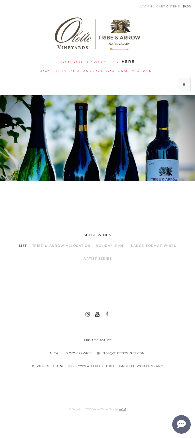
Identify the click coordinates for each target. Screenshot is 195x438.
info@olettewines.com (121, 353)
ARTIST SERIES (97, 259)
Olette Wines (97, 34)
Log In (146, 6)
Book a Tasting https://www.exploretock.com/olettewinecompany (97, 366)
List (23, 246)
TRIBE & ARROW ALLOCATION (61, 246)
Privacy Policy (97, 340)
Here (128, 62)
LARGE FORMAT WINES (153, 246)
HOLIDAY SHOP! (111, 246)
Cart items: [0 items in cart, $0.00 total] (174, 6)
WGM (122, 409)
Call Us (71, 353)
